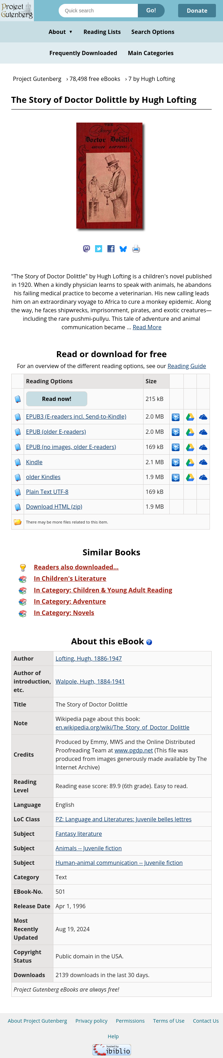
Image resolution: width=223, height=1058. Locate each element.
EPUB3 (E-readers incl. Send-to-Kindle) (76, 416)
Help (113, 1036)
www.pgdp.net (134, 750)
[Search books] (98, 10)
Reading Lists (102, 32)
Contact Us (206, 1020)
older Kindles (43, 477)
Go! (151, 10)
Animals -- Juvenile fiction (88, 848)
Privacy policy (91, 1020)
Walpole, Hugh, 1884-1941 (90, 681)
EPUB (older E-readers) (56, 432)
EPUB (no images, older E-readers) (71, 447)
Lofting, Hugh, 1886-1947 (88, 658)
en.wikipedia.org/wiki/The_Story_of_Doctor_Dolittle (122, 727)
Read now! (56, 399)
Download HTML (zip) (54, 506)
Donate (197, 10)
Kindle (34, 462)
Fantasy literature (78, 834)
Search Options (153, 32)
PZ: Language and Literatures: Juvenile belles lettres (123, 819)
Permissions (130, 1020)
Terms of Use (168, 1020)
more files (61, 522)
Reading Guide (187, 366)
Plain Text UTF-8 (47, 492)
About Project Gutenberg (37, 1020)
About (60, 32)
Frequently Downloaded (83, 53)
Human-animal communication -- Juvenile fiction (119, 863)
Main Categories (151, 53)
